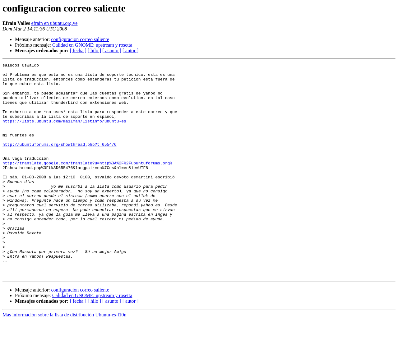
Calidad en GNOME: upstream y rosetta (92, 45)
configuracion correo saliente (80, 39)
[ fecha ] (78, 50)
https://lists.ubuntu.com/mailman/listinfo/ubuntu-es (64, 133)
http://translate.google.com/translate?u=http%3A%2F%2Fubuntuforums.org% (87, 183)
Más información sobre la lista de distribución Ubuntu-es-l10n (64, 357)
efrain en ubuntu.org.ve (54, 23)
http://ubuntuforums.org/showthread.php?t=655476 (59, 161)
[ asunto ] (111, 50)
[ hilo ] (94, 50)
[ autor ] (131, 50)
